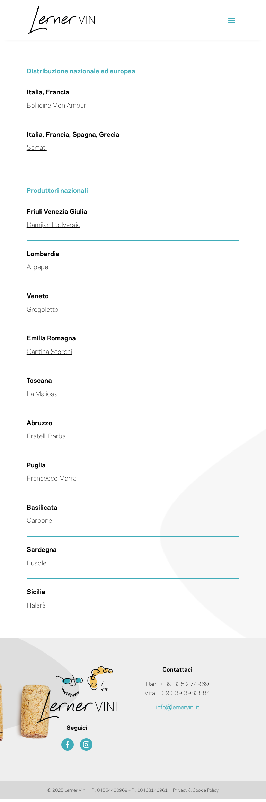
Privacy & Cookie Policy (196, 790)
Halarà (36, 606)
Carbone (39, 521)
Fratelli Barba (46, 437)
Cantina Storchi (49, 352)
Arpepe (37, 267)
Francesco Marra (52, 479)
